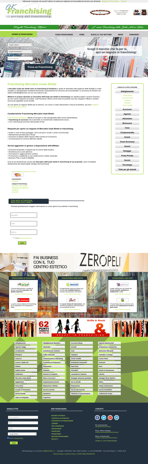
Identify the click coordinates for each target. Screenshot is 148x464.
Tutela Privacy (58, 454)
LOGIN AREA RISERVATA (86, 454)
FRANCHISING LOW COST (122, 278)
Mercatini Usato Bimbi (19, 186)
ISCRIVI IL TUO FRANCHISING (106, 441)
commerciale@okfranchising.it (106, 438)
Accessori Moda (127, 98)
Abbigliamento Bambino (20, 188)
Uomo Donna (127, 95)
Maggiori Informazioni (110, 1)
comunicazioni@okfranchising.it (107, 432)
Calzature (15, 190)
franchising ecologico (18, 118)
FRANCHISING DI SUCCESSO (23, 278)
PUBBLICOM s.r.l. (49, 451)
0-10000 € (15, 181)
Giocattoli (15, 192)
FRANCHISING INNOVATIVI (72, 278)
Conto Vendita (127, 105)
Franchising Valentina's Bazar (24, 171)
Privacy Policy (19, 438)
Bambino (127, 100)
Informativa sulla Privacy (25, 238)
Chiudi (123, 1)
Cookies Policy (70, 454)
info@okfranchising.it (103, 426)
